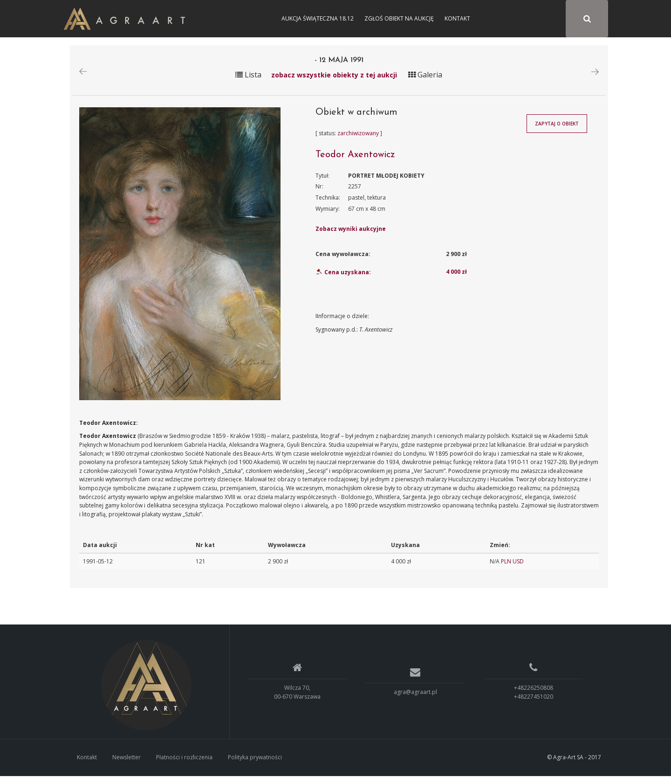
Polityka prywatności (255, 759)
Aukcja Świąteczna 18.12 (317, 18)
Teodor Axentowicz (355, 155)
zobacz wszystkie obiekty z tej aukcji (334, 75)
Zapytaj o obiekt (557, 125)
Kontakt (457, 18)
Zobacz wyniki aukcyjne (350, 230)
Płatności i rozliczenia (184, 759)
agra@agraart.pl (415, 693)
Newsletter (126, 759)
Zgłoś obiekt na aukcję (399, 18)
